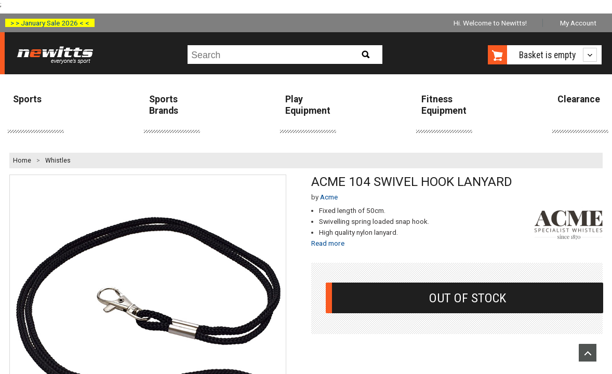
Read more (327, 243)
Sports (27, 99)
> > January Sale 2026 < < (49, 23)
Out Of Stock (467, 297)
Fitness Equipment (444, 104)
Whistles (58, 160)
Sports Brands (163, 104)
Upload (587, 353)
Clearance (578, 99)
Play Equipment (307, 104)
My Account (578, 23)
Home (22, 160)
